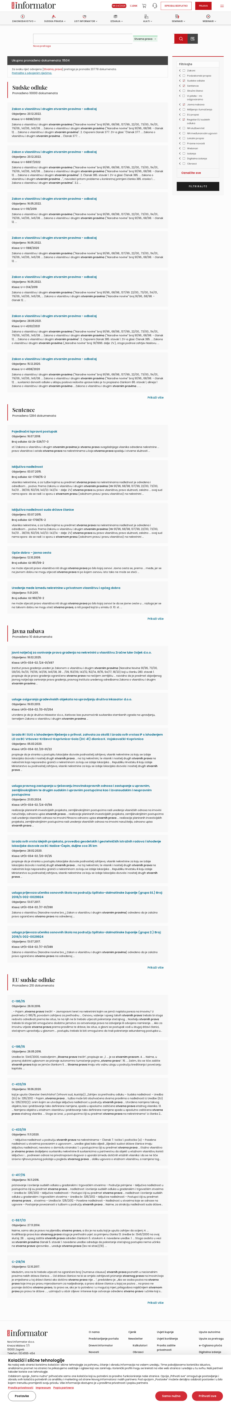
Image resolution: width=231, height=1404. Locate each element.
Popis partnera (63, 1387)
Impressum (43, 1387)
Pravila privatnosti (20, 1387)
